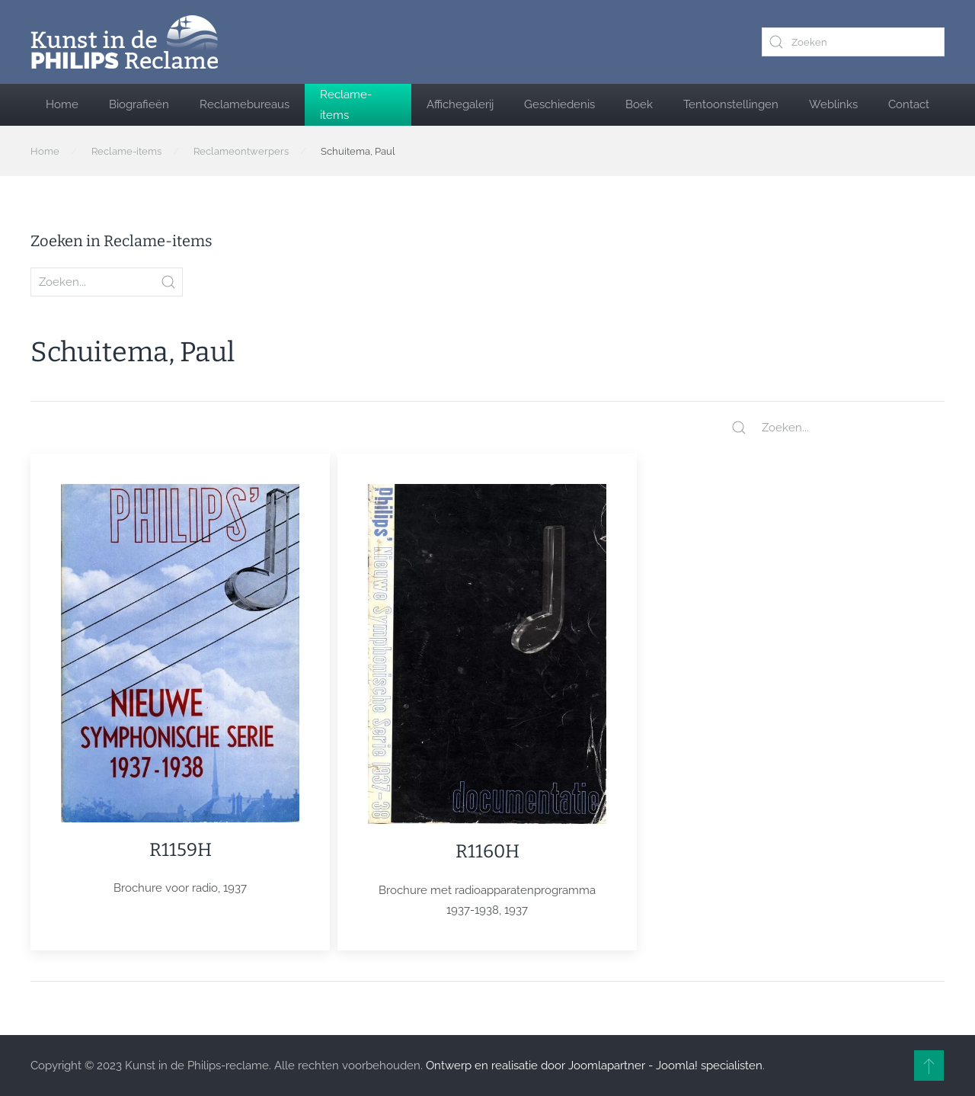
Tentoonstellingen (730, 104)
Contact (908, 104)
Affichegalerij (460, 104)
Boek (639, 104)
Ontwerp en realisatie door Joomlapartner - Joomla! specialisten (594, 1065)
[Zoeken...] (838, 427)
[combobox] (853, 41)
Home (62, 104)
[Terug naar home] (124, 42)
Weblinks (833, 104)
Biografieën (139, 104)
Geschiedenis (559, 104)
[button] (929, 1065)
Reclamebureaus (244, 104)
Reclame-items (346, 104)
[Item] (180, 691)
